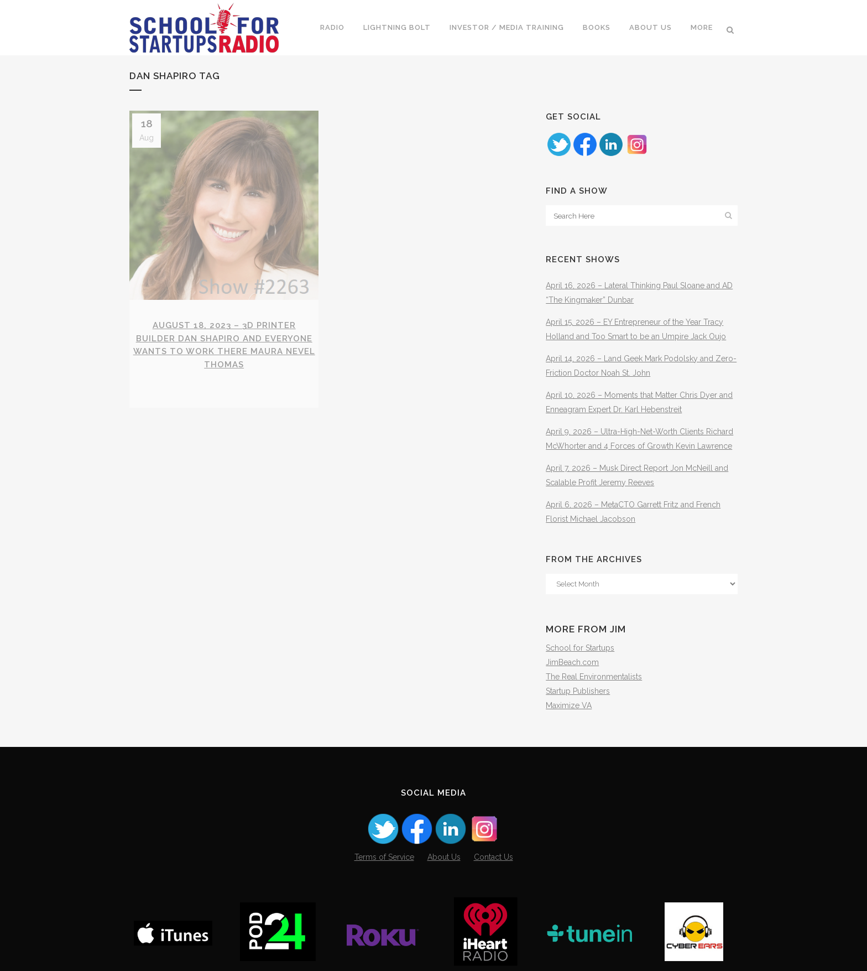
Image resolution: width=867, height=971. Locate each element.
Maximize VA (569, 705)
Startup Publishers (578, 691)
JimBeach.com (572, 662)
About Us (444, 857)
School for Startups (580, 647)
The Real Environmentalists (594, 676)
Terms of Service (384, 857)
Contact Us (493, 857)
